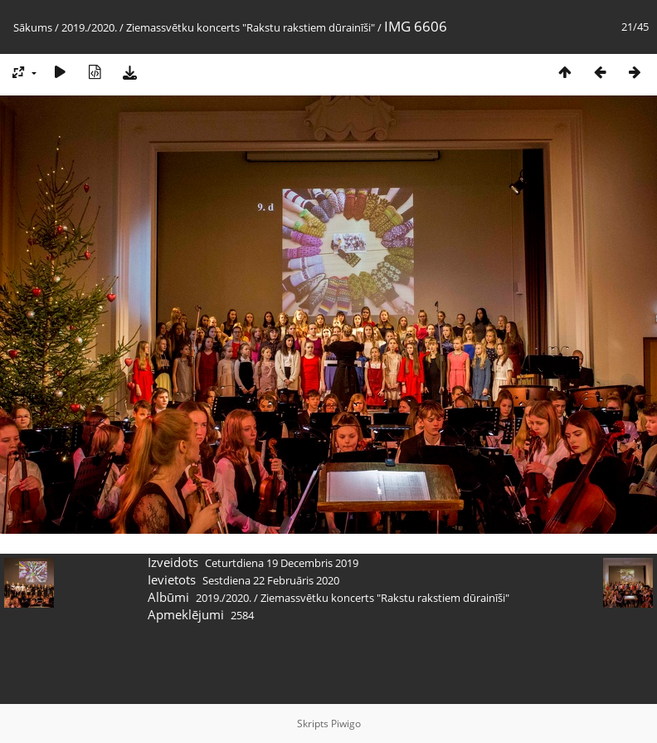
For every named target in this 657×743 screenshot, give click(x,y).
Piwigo (346, 723)
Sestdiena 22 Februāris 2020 (270, 580)
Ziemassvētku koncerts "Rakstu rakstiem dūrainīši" (250, 27)
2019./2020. (89, 27)
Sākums (32, 27)
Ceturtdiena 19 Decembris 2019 (281, 562)
